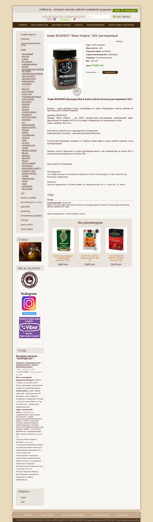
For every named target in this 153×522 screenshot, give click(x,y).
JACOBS (25, 130)
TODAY (25, 181)
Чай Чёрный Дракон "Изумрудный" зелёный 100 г (63, 258)
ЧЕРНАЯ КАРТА (28, 76)
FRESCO (25, 107)
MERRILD (26, 156)
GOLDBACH (27, 115)
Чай (22, 193)
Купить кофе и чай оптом (121, 25)
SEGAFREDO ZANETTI (31, 168)
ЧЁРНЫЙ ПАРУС (29, 79)
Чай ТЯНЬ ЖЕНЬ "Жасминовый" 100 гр (89, 258)
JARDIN (25, 133)
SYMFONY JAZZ (28, 171)
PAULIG (25, 161)
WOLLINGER (27, 189)
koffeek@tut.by (28, 412)
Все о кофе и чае (39, 25)
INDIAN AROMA (28, 125)
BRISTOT (25, 89)
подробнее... (29, 442)
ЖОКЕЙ (25, 67)
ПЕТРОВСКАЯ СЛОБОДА (32, 74)
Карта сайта (27, 225)
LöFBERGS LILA (28, 145)
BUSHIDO (26, 86)
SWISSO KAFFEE (29, 174)
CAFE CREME (28, 92)
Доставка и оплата (61, 25)
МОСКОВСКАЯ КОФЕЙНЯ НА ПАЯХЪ (33, 70)
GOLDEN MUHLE (29, 112)
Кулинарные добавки (31, 216)
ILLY (23, 122)
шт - (123, 17)
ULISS (24, 184)
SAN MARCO (27, 166)
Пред (17, 252)
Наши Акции (27, 229)
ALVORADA (26, 84)
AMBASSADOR (28, 81)
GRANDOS (26, 120)
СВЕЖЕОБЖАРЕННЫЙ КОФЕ (31, 44)
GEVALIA (25, 110)
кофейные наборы (29, 64)
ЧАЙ (22, 502)
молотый (25, 57)
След (43, 252)
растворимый (27, 54)
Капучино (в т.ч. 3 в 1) (31, 202)
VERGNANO (27, 186)
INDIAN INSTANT (29, 127)
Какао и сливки (28, 198)
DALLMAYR (26, 102)
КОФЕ (23, 498)
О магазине (76, 31)
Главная (23, 25)
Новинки (25, 39)
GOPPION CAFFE (29, 117)
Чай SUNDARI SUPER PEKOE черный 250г (116, 258)
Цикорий (25, 207)
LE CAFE (25, 143)
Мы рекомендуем (95, 25)
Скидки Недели (28, 35)
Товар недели (47, 515)
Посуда (24, 220)
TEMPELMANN (28, 179)
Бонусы (79, 25)
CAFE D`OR (27, 94)
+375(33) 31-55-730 (52, 16)
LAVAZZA (25, 138)
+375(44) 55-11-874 (74, 16)
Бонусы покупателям (73, 515)
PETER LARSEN (28, 163)
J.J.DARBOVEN (28, 135)
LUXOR (25, 148)
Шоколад (25, 211)
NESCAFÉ (26, 158)
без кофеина (27, 62)
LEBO (24, 140)
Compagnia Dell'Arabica (31, 97)
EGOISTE (26, 104)
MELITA (25, 153)
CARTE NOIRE (28, 99)
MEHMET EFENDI (29, 150)
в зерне (25, 59)
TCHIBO (25, 176)
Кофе (23, 50)
